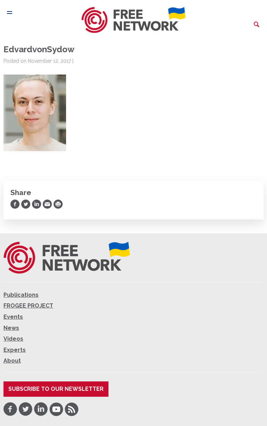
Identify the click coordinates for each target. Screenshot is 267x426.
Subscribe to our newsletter (56, 389)
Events (13, 316)
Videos (13, 338)
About (12, 360)
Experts (14, 350)
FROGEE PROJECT (28, 305)
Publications (21, 295)
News (11, 328)
